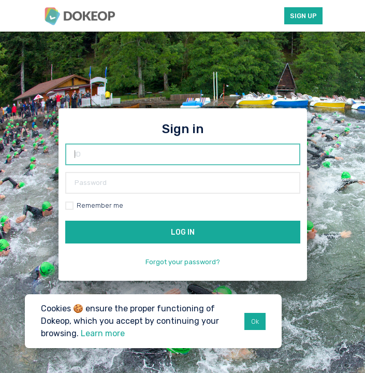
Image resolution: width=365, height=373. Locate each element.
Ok (255, 321)
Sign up (303, 16)
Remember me (100, 205)
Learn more (103, 333)
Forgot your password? (182, 262)
